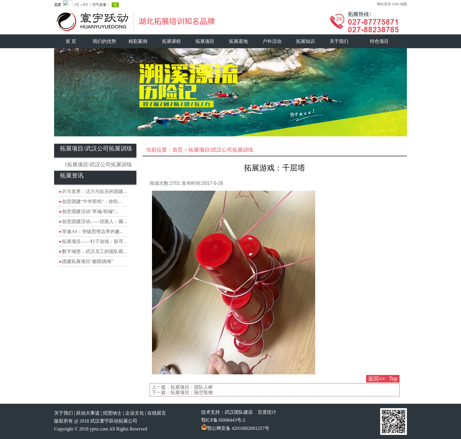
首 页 (71, 41)
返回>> (376, 379)
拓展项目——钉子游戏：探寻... (94, 241)
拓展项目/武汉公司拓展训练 (220, 150)
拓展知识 (305, 41)
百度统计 (267, 412)
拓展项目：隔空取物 (192, 392)
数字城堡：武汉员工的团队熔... (94, 251)
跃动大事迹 (88, 412)
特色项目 (379, 41)
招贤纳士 (112, 412)
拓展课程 (171, 41)
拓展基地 (238, 41)
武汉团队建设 (239, 412)
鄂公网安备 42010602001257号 (235, 428)
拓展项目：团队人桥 (192, 387)
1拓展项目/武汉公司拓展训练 (98, 164)
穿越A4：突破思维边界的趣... (92, 231)
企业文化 (134, 412)
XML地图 (399, 4)
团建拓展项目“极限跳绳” (87, 261)
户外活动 (272, 41)
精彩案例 (137, 41)
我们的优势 (104, 41)
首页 (177, 150)
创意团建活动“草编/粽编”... (90, 211)
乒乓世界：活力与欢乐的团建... (94, 191)
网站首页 (384, 4)
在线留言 (156, 412)
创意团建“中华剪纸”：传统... (91, 201)
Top (393, 379)
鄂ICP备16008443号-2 (223, 420)
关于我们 (339, 41)
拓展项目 (205, 41)
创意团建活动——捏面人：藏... (94, 221)
